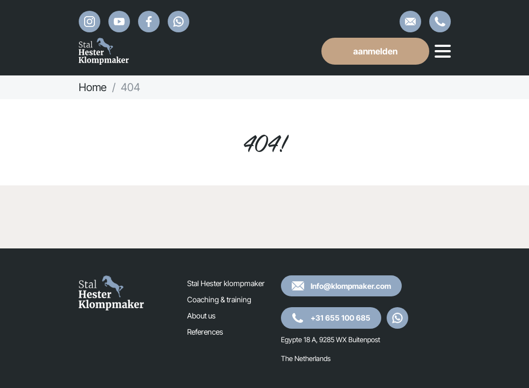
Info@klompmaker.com (410, 21)
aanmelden (375, 51)
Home (93, 87)
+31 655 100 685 (440, 21)
